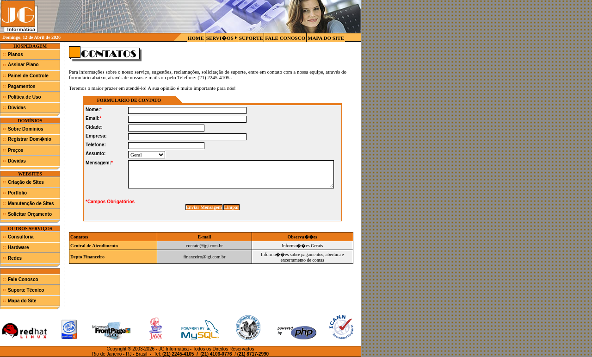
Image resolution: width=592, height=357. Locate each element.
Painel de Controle (28, 75)
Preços (15, 150)
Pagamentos (21, 86)
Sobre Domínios (25, 129)
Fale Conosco (23, 279)
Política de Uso (24, 97)
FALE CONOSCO (285, 38)
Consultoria (21, 236)
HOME (196, 38)
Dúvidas (17, 107)
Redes (15, 258)
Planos (15, 54)
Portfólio (17, 192)
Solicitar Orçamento (30, 214)
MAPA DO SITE (326, 38)
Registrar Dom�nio (29, 139)
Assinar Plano (23, 64)
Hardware (18, 247)
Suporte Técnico (26, 290)
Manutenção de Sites (31, 203)
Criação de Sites (26, 182)
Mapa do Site (22, 300)
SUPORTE (251, 38)
